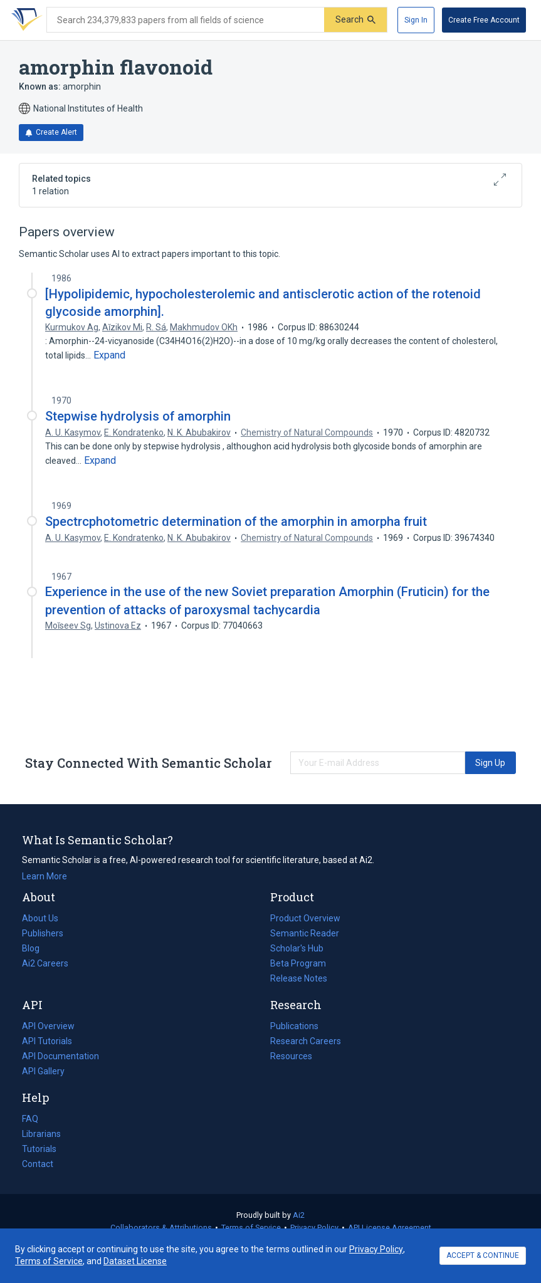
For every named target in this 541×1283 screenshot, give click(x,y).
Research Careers (305, 1041)
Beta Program (298, 963)
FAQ (30, 1119)
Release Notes (298, 978)
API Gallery (43, 1071)
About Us (40, 918)
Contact (37, 1164)
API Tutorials (47, 1041)
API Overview (48, 1026)
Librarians (41, 1134)
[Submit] (355, 20)
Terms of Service (251, 1227)
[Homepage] (24, 20)
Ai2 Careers (45, 963)
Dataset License (135, 1261)
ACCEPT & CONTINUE (482, 1255)
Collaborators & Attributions (161, 1227)
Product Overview (305, 918)
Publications (294, 1026)
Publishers (42, 933)
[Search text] (185, 20)
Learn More (44, 876)
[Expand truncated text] (109, 355)
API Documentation (60, 1056)
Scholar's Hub (296, 948)
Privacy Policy (314, 1227)
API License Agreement (389, 1227)
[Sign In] (415, 20)
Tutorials (39, 1149)
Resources (291, 1056)
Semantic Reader (304, 933)
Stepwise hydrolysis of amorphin (138, 416)
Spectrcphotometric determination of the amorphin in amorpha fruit (236, 521)
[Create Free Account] (484, 20)
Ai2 (299, 1215)
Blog (36, 948)
